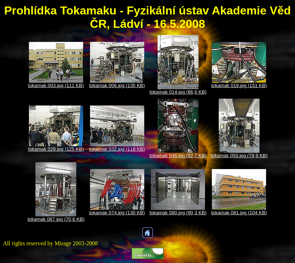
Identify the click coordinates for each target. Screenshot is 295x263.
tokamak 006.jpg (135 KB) (117, 85)
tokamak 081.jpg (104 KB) (239, 212)
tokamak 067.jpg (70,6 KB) (56, 219)
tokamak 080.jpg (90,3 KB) (178, 212)
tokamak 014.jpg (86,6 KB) (178, 92)
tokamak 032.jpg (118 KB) (117, 149)
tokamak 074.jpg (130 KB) (117, 212)
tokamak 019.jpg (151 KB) (239, 85)
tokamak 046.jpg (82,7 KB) (178, 155)
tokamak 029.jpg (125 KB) (56, 149)
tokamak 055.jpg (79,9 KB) (239, 155)
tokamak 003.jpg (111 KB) (56, 85)
